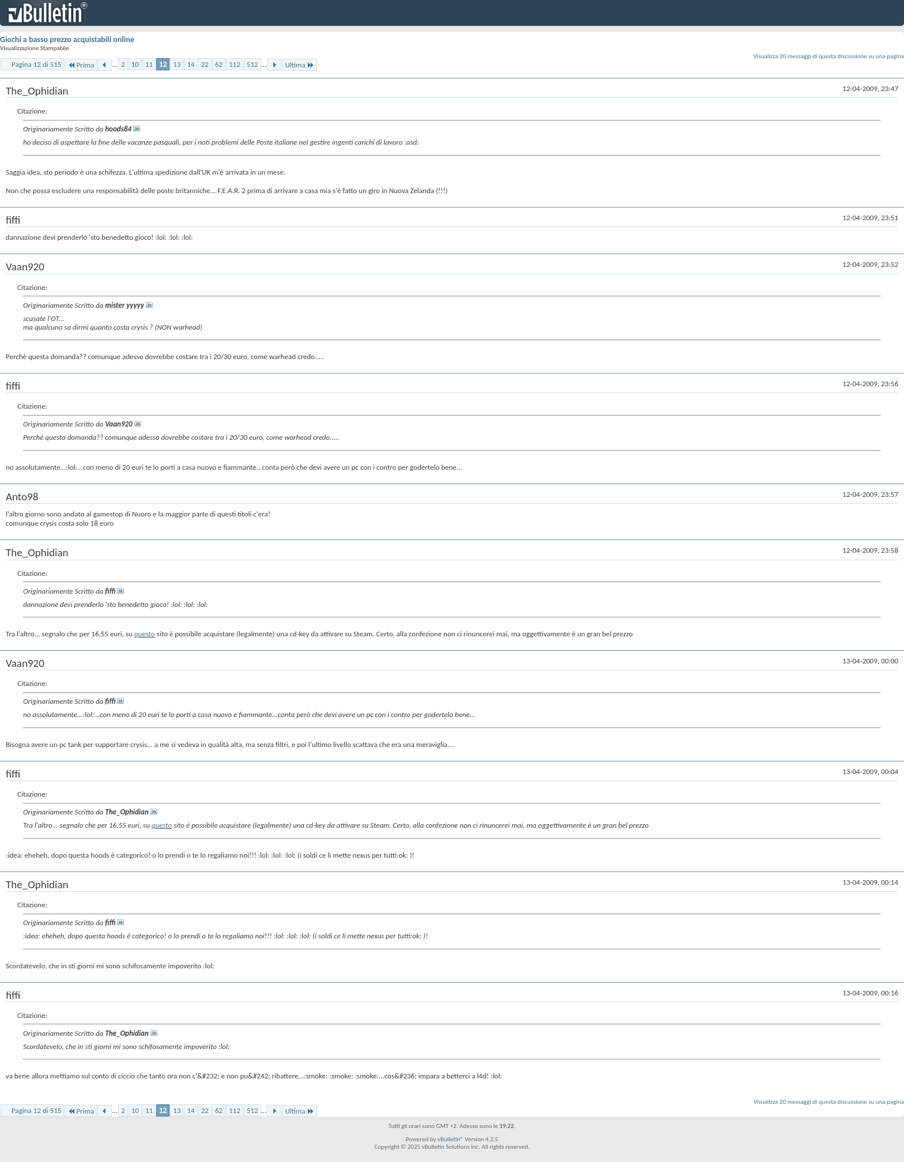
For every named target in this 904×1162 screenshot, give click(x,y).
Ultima (299, 65)
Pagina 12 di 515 (36, 64)
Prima (80, 65)
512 (252, 64)
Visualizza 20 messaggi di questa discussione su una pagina (829, 56)
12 (163, 64)
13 (176, 64)
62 (219, 64)
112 (234, 64)
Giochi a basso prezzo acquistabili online (67, 39)
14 (190, 64)
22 (205, 64)
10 (135, 64)
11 (149, 64)
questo (144, 633)
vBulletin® (451, 1139)
